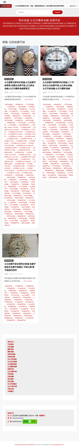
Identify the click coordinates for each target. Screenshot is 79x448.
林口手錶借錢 (28, 195)
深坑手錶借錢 (62, 159)
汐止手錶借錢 (60, 154)
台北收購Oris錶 (25, 159)
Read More (28, 99)
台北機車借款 (12, 364)
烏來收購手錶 (64, 161)
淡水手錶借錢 (14, 205)
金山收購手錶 (24, 220)
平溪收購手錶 (15, 184)
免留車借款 (11, 357)
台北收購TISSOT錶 (19, 168)
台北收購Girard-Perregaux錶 (24, 145)
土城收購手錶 (30, 175)
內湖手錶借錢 (27, 116)
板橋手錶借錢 (65, 147)
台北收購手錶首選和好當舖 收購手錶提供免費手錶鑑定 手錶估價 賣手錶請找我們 (20, 267)
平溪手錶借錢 (49, 138)
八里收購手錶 (28, 118)
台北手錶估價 (22, 122)
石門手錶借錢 (28, 211)
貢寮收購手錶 (61, 173)
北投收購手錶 (19, 120)
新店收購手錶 (15, 191)
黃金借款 (11, 379)
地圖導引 (42, 416)
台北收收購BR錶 (24, 125)
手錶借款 (11, 374)
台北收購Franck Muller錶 (18, 143)
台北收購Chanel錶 (12, 138)
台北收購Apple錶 (26, 127)
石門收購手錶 (66, 166)
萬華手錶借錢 (19, 214)
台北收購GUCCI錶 (24, 147)
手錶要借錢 (25, 184)
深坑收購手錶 (15, 207)
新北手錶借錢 (14, 189)
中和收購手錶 (23, 109)
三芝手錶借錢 (30, 104)
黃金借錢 (11, 381)
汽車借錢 (11, 347)
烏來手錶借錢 (26, 207)
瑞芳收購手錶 (27, 209)
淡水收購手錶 (24, 205)
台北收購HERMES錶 (24, 150)
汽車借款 (11, 344)
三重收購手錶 (30, 286)
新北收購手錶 (24, 189)
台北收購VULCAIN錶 (13, 173)
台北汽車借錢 (12, 362)
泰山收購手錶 (61, 157)
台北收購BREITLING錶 (15, 134)
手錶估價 (11, 389)
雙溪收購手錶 (15, 223)
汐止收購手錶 (12, 202)
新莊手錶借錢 (26, 191)
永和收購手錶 (22, 200)
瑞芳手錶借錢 (16, 209)
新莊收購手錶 (64, 145)
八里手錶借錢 (18, 118)
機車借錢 (11, 352)
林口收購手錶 (66, 150)
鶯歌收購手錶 (64, 177)
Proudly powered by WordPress (25, 444)
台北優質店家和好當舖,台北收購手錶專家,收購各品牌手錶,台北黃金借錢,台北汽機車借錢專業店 (20, 85)
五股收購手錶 (26, 113)
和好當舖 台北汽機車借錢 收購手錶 (39, 20)
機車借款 (11, 349)
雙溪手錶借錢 (62, 175)
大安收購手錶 (24, 182)
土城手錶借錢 (19, 175)
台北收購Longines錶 (24, 154)
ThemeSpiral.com (58, 444)
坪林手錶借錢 (11, 177)
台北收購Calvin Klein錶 (15, 136)
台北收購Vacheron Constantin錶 (26, 170)
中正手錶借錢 (24, 111)
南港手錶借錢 (30, 120)
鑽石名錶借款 (9, 79)
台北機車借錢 (63, 127)
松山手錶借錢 (16, 193)
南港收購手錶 (11, 122)
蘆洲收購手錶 (12, 218)
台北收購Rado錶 (20, 163)
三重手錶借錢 (22, 107)
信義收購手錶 (16, 116)
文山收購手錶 (61, 141)
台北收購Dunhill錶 (21, 141)
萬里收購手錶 (22, 216)
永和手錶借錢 (11, 200)
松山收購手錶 (27, 193)
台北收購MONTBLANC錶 (27, 157)
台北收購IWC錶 (19, 152)
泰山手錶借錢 (23, 202)
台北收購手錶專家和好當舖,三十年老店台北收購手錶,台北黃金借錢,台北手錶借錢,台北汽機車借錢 (58, 85)
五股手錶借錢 (15, 113)
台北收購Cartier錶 (30, 136)
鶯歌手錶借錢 (26, 223)
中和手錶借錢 (12, 109)
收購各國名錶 (12, 186)
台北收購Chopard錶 (26, 138)
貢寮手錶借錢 (23, 218)
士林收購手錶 (12, 179)
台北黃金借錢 (53, 129)
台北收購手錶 (53, 127)
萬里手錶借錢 (11, 216)
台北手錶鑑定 (12, 125)
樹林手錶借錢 (19, 198)
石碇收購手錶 (18, 211)
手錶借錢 (11, 377)
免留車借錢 (11, 354)
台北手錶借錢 (52, 125)
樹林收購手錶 (30, 198)
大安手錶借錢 (14, 182)
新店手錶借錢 (62, 143)
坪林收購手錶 (22, 177)
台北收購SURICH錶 (19, 166)
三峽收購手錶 (19, 104)
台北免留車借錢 (60, 122)
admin (6, 92)
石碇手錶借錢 (65, 163)
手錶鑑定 (11, 391)
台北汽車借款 (12, 359)
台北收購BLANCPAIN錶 (15, 132)
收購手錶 (11, 369)
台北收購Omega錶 (12, 159)
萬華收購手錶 (30, 214)
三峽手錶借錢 (8, 104)
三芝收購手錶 (11, 107)
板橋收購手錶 (18, 195)
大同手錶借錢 (23, 179)
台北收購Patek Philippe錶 (23, 161)
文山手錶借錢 (23, 186)
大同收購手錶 (18, 299)
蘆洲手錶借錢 (60, 170)
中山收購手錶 (14, 111)
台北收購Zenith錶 (27, 173)
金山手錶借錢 (14, 220)
